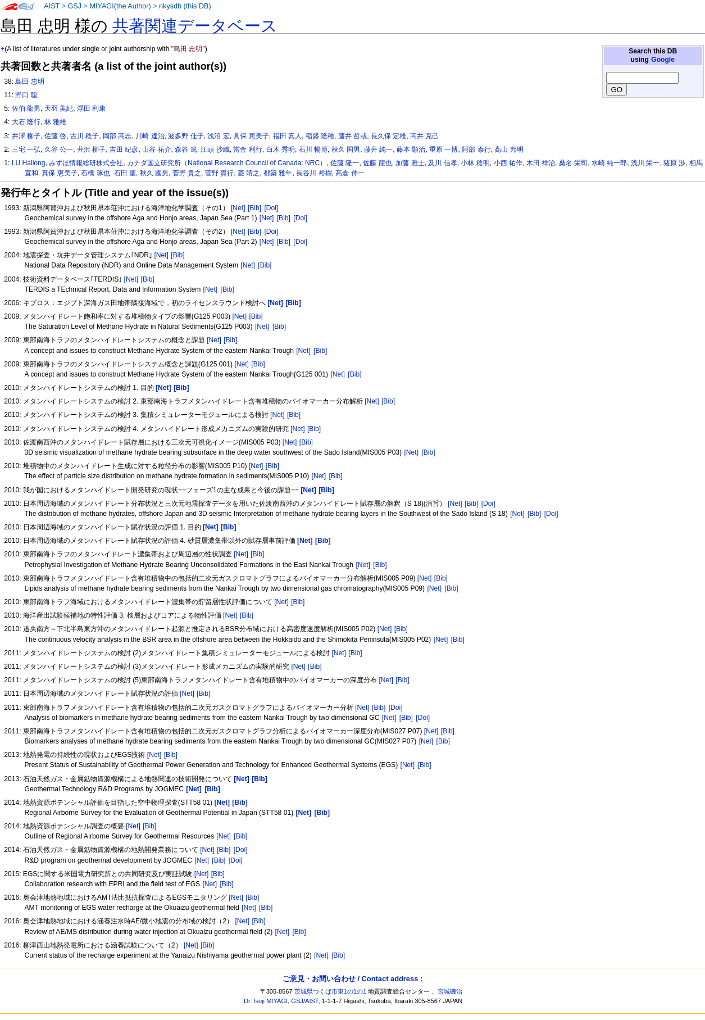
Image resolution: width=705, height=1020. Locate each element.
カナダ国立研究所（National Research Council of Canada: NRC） (226, 163)
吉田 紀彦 (124, 149)
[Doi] (271, 208)
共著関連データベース (195, 26)
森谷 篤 (186, 149)
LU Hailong (29, 163)
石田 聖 (125, 173)
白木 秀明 (280, 149)
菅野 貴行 (219, 173)
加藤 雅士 (409, 163)
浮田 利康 (91, 108)
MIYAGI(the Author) (120, 6)
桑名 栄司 (573, 163)
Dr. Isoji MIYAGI (266, 1001)
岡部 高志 (117, 136)
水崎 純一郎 (609, 163)
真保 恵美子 (59, 173)
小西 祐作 (508, 163)
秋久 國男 (154, 173)
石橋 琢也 (95, 173)
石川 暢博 (313, 149)
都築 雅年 (277, 173)
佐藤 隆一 (344, 163)
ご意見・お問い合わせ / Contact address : (352, 978)
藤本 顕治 (411, 149)
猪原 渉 (674, 163)
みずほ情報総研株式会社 (86, 163)
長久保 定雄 (388, 136)
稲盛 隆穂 (320, 136)
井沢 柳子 (91, 149)
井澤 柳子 (26, 136)
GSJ (74, 6)
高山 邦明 (508, 149)
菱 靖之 (249, 173)
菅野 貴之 (186, 173)
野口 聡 (26, 95)
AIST (52, 6)
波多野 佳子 (185, 136)
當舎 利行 (247, 149)
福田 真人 (287, 136)
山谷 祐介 (156, 149)
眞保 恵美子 (251, 136)
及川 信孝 (442, 163)
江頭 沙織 (215, 149)
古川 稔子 (84, 136)
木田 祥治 (540, 163)
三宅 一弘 (26, 149)
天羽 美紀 (58, 108)
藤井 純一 (378, 149)
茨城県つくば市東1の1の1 (330, 991)
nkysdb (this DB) (185, 6)
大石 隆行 (26, 122)
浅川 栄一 (645, 163)
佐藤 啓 (55, 136)
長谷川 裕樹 (313, 173)
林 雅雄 (55, 122)
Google (663, 60)
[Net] (238, 208)
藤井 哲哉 (352, 136)
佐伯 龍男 (26, 108)
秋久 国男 (345, 149)
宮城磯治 (450, 991)
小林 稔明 (475, 163)
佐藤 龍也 (377, 163)
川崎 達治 (149, 136)
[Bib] (254, 208)
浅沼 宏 (218, 136)
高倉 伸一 (349, 173)
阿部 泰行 (476, 149)
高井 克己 (424, 136)
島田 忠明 (29, 81)
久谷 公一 (58, 149)
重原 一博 (443, 149)
